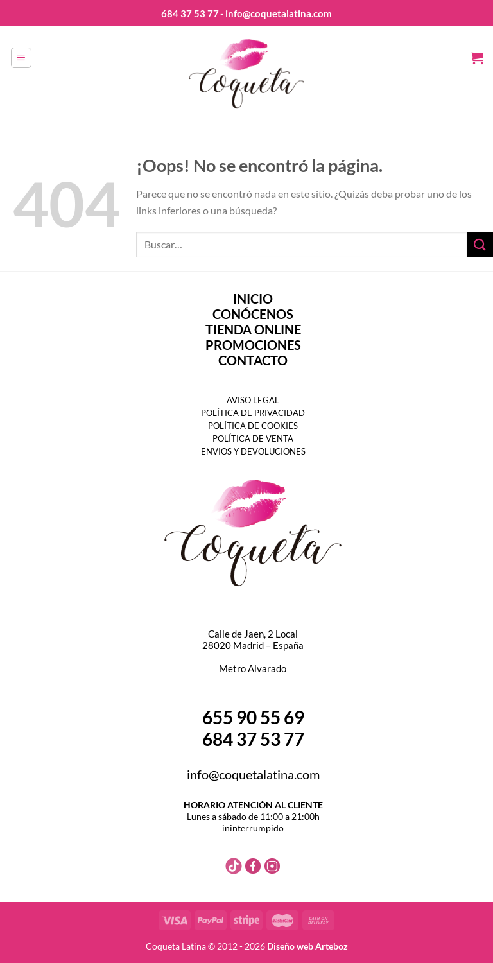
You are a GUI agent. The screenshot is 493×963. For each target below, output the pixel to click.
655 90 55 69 (253, 717)
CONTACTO (253, 360)
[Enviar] (480, 244)
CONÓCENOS (252, 314)
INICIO (253, 298)
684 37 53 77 (190, 13)
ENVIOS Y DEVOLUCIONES (253, 451)
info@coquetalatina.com (253, 774)
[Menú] (21, 58)
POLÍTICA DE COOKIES (253, 426)
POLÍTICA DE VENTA (252, 438)
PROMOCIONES (253, 344)
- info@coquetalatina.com (276, 13)
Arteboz (331, 946)
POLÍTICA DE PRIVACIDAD (253, 413)
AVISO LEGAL (253, 400)
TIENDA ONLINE (253, 329)
